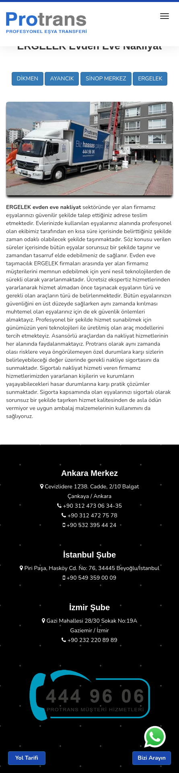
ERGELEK (150, 78)
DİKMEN (27, 78)
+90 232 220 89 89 (89, 640)
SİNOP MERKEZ (106, 78)
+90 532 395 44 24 (89, 525)
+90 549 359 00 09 (89, 578)
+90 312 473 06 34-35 (89, 506)
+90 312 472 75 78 (89, 515)
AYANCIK (62, 78)
